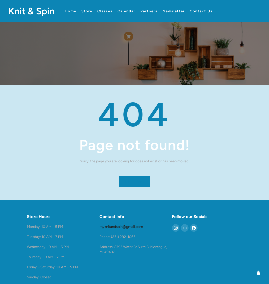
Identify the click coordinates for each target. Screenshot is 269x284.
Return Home (134, 182)
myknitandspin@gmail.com (121, 227)
